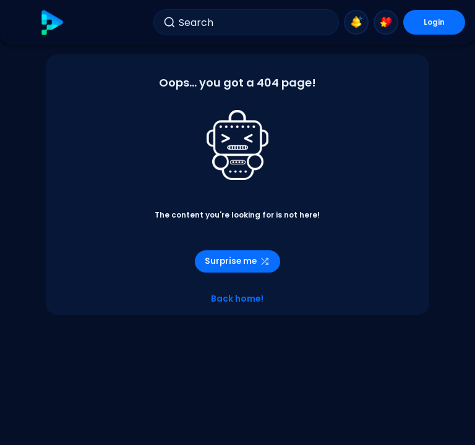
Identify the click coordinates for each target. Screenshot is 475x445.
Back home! (237, 298)
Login (434, 22)
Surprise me (237, 261)
